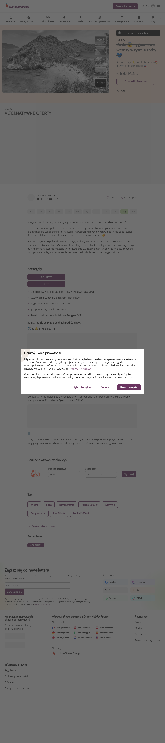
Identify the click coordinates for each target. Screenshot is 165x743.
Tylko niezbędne (82, 387)
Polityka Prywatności (81, 368)
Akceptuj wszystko (129, 387)
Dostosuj (105, 387)
